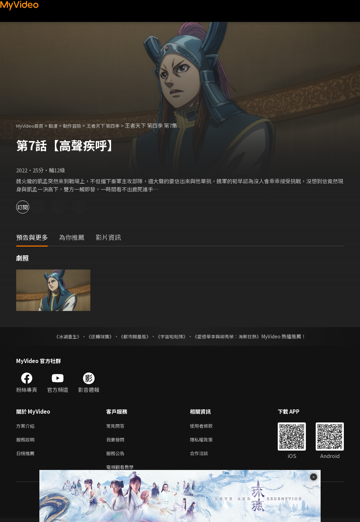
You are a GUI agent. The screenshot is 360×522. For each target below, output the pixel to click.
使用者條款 (207, 426)
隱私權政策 (207, 441)
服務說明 (26, 441)
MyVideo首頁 (32, 125)
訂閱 (30, 207)
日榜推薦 (26, 455)
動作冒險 (79, 125)
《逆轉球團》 (96, 336)
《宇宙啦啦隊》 (172, 336)
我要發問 (116, 441)
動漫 (58, 125)
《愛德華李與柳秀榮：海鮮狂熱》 (231, 336)
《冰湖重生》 (61, 336)
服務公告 (116, 455)
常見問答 (116, 426)
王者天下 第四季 (115, 125)
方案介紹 (26, 426)
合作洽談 (204, 455)
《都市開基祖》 (133, 336)
